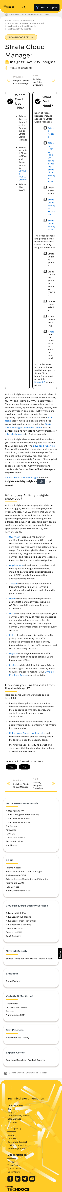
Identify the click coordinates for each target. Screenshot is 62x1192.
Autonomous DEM (15, 1015)
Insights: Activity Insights (19, 29)
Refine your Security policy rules (27, 733)
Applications (16, 565)
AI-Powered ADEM (16, 875)
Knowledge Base (16, 1148)
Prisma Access (13, 867)
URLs (12, 613)
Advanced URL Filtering (18, 917)
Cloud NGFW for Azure (18, 822)
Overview (14, 537)
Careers (11, 1138)
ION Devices (12, 887)
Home (8, 20)
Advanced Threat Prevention (21, 921)
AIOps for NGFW (15, 811)
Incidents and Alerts (16, 1007)
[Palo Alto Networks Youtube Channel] (32, 1180)
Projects (13, 665)
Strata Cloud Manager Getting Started (25, 23)
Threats (13, 583)
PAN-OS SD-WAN (15, 837)
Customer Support (17, 1142)
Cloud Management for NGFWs (22, 814)
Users (12, 598)
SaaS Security (13, 936)
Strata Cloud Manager (24, 20)
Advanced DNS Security (18, 924)
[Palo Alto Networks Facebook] (10, 1180)
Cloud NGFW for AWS (18, 818)
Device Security (14, 928)
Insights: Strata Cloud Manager (22, 26)
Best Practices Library (17, 1037)
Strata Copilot (47, 7)
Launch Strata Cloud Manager (21, 477)
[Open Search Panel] (24, 7)
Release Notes (15, 1105)
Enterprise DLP (14, 932)
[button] (60, 953)
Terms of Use (14, 1168)
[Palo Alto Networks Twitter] (25, 1180)
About (10, 1135)
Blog (9, 1112)
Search (11, 1109)
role (52, 331)
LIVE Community (16, 1145)
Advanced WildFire (16, 913)
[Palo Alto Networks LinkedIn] (18, 1180)
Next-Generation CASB (18, 890)
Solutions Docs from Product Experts (25, 1060)
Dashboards (12, 1003)
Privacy (11, 1162)
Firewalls (11, 830)
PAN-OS (10, 833)
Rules (12, 635)
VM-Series (11, 845)
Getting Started (16, 1073)
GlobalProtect (13, 981)
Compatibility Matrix (18, 1115)
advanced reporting (44, 446)
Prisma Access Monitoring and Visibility (27, 879)
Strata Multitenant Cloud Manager (24, 871)
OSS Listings (14, 1119)
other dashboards (14, 434)
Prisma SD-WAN (15, 883)
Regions (13, 653)
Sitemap (12, 1122)
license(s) (39, 382)
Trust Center (14, 1165)
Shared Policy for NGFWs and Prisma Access (30, 958)
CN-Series (11, 826)
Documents (13, 1172)
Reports (10, 1011)
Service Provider (14, 841)
